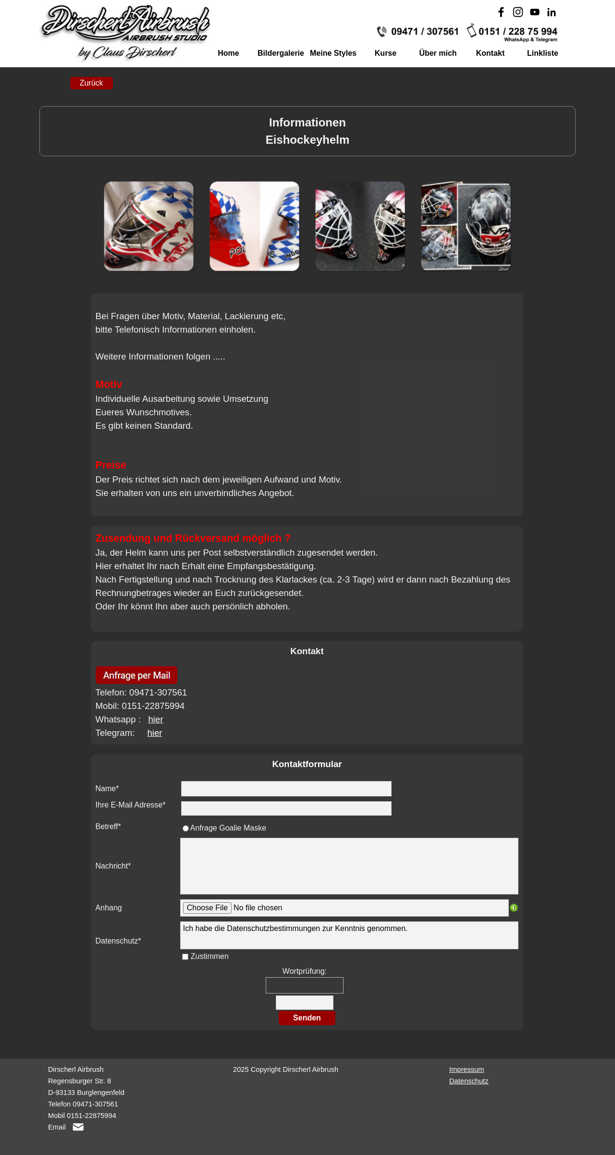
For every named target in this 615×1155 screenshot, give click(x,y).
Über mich (437, 53)
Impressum (466, 1069)
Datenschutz (468, 1081)
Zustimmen (210, 956)
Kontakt (490, 53)
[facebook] (501, 12)
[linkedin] (551, 12)
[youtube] (535, 12)
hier (155, 719)
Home (228, 53)
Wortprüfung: (305, 971)
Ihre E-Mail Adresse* (131, 805)
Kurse (385, 53)
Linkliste (542, 53)
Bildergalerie (281, 53)
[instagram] (518, 12)
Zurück (91, 83)
